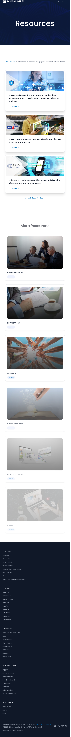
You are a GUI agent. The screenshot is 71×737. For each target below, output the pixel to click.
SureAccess (7, 596)
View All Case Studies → (35, 198)
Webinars (31, 62)
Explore (11, 278)
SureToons (6, 650)
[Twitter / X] (59, 726)
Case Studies (11, 62)
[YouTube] (62, 726)
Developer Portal (9, 680)
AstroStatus (7, 620)
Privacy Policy (7, 566)
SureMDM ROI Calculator (11, 633)
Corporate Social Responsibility (14, 579)
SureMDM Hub (8, 599)
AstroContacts (8, 616)
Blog (4, 636)
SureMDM (6, 592)
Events (5, 710)
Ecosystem (7, 657)
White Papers (21, 62)
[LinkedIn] (55, 726)
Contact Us (7, 559)
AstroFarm (6, 613)
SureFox (5, 606)
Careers (5, 576)
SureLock (6, 603)
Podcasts (6, 653)
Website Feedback (9, 693)
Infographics (40, 62)
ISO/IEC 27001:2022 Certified (13, 731)
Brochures (64, 62)
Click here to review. (43, 724)
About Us (6, 555)
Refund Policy (7, 572)
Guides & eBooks (52, 62)
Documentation (8, 673)
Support (5, 670)
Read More (14, 107)
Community (7, 683)
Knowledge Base (8, 677)
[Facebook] (66, 726)
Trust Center (7, 562)
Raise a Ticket (8, 690)
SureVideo (6, 609)
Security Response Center (12, 569)
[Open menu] (63, 1)
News (4, 713)
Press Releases (8, 707)
